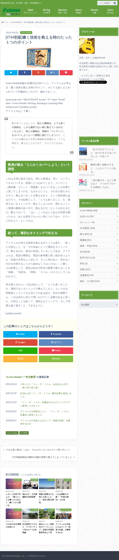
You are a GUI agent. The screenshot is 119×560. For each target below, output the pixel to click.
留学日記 (110, 10)
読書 (94, 10)
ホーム (5, 22)
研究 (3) (83, 256)
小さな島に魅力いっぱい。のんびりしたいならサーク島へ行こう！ (38, 449)
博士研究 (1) (85, 228)
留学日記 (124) (87, 251)
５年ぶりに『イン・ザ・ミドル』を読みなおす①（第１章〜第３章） (44, 385)
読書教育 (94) (86, 268)
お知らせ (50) (86, 211)
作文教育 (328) (87, 222)
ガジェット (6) (87, 216)
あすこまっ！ (22, 555)
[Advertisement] (98, 110)
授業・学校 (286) (88, 239)
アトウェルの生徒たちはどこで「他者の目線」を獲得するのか (45, 421)
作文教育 (47, 10)
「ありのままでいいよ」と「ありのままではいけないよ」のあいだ (103, 152)
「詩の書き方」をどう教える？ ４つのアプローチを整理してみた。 (103, 178)
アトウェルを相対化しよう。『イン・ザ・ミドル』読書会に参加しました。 (45, 413)
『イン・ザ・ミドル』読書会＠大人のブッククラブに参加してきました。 (45, 403)
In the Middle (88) (88, 205)
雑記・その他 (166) (89, 274)
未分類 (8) (84, 245)
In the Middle (16, 22)
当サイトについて (31, 10)
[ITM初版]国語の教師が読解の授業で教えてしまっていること (42, 456)
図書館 (78, 10)
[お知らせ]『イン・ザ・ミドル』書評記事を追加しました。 (45, 394)
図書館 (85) (85, 233)
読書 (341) (85, 262)
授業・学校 (63, 10)
